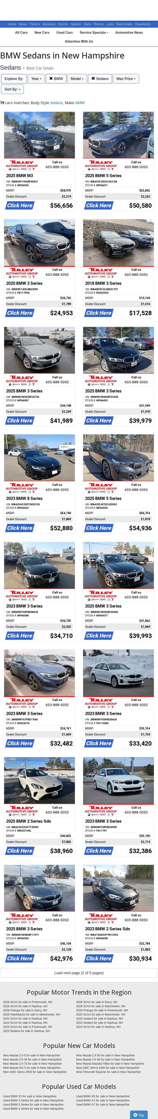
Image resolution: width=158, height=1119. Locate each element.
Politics (35, 24)
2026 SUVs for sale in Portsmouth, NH (27, 1002)
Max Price (126, 79)
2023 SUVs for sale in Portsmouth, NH (27, 1026)
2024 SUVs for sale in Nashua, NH (25, 1022)
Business (49, 24)
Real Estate (124, 24)
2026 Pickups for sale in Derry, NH (25, 1010)
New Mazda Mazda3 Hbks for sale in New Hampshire (110, 1063)
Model (77, 79)
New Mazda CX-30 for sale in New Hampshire (32, 1059)
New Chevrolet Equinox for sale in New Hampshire (108, 1072)
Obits (88, 24)
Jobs (110, 24)
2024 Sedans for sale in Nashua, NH (99, 1022)
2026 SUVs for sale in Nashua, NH (25, 1006)
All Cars (21, 32)
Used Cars (65, 32)
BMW (56, 78)
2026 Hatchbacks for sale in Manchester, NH (31, 1014)
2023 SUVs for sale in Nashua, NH (98, 1026)
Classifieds (142, 24)
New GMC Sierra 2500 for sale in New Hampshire (35, 1072)
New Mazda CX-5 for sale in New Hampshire (31, 1055)
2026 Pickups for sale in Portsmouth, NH (102, 1010)
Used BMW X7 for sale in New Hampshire (103, 1104)
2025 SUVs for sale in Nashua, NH (25, 1018)
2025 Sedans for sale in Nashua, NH (99, 1018)
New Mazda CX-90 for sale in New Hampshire (105, 1059)
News (23, 24)
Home (12, 24)
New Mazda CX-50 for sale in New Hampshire (105, 1055)
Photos (99, 24)
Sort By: (12, 89)
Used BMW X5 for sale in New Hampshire (103, 1096)
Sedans (100, 78)
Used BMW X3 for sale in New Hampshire (30, 1096)
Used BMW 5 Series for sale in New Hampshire (33, 1104)
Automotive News (129, 32)
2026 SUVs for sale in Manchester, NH (100, 1006)
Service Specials (94, 32)
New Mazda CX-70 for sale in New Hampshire (32, 1063)
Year (36, 79)
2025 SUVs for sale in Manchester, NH (100, 1014)
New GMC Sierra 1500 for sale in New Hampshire (108, 1067)
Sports (63, 24)
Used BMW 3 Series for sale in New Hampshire (33, 1100)
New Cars (42, 32)
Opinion (76, 24)
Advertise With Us (79, 41)
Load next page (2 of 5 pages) (79, 973)
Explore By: (14, 79)
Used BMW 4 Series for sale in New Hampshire (33, 1108)
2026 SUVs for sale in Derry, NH (96, 1002)
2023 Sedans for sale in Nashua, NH (26, 1031)
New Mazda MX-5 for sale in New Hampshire (31, 1067)
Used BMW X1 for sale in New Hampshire (103, 1100)
